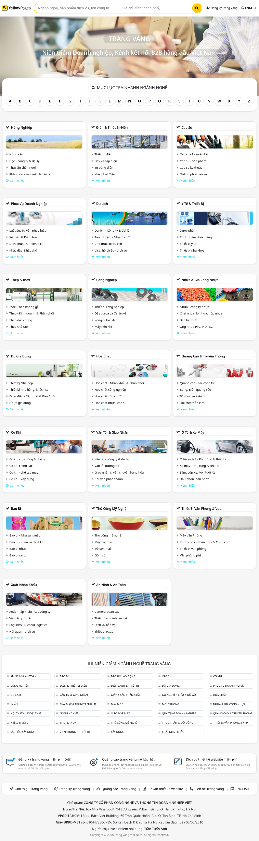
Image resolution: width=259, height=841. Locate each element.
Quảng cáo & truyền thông (203, 356)
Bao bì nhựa (188, 320)
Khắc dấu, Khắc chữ (23, 250)
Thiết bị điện (103, 154)
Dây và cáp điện (106, 161)
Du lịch (102, 203)
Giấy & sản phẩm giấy (125, 695)
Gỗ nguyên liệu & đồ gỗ (179, 695)
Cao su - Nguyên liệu (194, 154)
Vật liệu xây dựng (22, 732)
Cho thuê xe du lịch (108, 244)
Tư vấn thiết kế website (166, 789)
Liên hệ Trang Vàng (209, 789)
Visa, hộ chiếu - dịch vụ (111, 250)
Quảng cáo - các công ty (197, 383)
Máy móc (117, 704)
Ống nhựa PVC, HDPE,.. (196, 326)
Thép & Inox (20, 280)
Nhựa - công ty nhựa (194, 307)
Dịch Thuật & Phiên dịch (26, 244)
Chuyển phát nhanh (109, 479)
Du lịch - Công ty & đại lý (112, 230)
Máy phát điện (105, 174)
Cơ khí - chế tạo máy (23, 472)
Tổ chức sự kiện (191, 396)
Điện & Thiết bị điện (112, 127)
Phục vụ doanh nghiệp (29, 203)
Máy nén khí (103, 326)
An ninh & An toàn (111, 585)
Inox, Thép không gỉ (23, 307)
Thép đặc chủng (20, 320)
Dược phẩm (188, 230)
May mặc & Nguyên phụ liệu (79, 704)
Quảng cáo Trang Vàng (119, 789)
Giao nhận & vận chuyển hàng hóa (119, 472)
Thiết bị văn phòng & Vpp (201, 508)
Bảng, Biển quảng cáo (195, 389)
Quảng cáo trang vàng (128, 759)
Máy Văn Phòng (191, 535)
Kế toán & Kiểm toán (24, 237)
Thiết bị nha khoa (192, 250)
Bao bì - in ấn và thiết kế (26, 542)
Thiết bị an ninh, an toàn (112, 618)
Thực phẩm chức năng (196, 237)
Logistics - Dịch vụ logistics (28, 625)
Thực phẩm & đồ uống (177, 722)
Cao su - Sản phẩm (193, 161)
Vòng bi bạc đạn (106, 320)
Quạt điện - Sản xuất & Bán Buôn (32, 396)
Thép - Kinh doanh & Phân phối (31, 313)
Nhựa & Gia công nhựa (199, 280)
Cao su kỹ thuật (191, 167)
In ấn (14, 704)
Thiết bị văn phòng (193, 548)
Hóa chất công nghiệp (110, 389)
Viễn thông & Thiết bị (75, 732)
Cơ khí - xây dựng (21, 479)
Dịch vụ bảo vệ (105, 625)
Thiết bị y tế (188, 244)
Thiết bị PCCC (104, 631)
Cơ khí (16, 432)
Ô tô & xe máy (192, 432)
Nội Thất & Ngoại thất (25, 713)
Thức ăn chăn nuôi (22, 167)
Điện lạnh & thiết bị (125, 685)
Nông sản (16, 154)
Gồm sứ (100, 555)
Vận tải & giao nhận (112, 432)
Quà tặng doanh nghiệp (179, 713)
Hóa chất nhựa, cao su (111, 403)
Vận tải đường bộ (107, 466)
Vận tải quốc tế (19, 618)
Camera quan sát (107, 611)
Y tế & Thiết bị (192, 203)
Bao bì (16, 508)
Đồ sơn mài (103, 548)
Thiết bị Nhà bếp (21, 383)
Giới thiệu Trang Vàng (31, 789)
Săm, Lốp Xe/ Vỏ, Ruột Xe (197, 472)
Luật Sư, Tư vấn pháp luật (27, 230)
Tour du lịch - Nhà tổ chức (113, 237)
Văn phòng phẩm (192, 555)
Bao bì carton (18, 555)
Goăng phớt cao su (193, 174)
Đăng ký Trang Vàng (221, 8)
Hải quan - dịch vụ (22, 631)
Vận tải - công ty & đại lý (112, 459)
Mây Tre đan (103, 542)
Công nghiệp (106, 280)
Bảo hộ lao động (123, 676)
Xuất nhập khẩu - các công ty (29, 611)
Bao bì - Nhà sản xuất (24, 535)
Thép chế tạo (18, 326)
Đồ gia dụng (21, 356)
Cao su (186, 127)
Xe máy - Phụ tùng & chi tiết (199, 466)
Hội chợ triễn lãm (192, 403)
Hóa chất (103, 356)
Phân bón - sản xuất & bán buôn (32, 174)
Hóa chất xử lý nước (109, 396)
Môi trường (170, 704)
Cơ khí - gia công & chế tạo (28, 459)
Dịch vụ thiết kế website (211, 759)
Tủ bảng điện (104, 167)
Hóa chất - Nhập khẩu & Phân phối (119, 383)
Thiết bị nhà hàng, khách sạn (29, 389)
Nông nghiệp (21, 127)
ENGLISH (249, 8)
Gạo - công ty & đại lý (24, 161)
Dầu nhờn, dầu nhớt (194, 479)
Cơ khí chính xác (21, 466)
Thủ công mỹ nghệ (111, 508)
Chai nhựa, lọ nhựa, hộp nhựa (201, 313)
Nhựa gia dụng (20, 403)
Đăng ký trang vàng (44, 759)
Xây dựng (117, 732)
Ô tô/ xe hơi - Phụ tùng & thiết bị (203, 459)
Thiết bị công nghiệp (109, 307)
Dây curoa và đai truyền (111, 313)
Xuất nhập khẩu (24, 585)
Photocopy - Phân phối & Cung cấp (204, 542)
